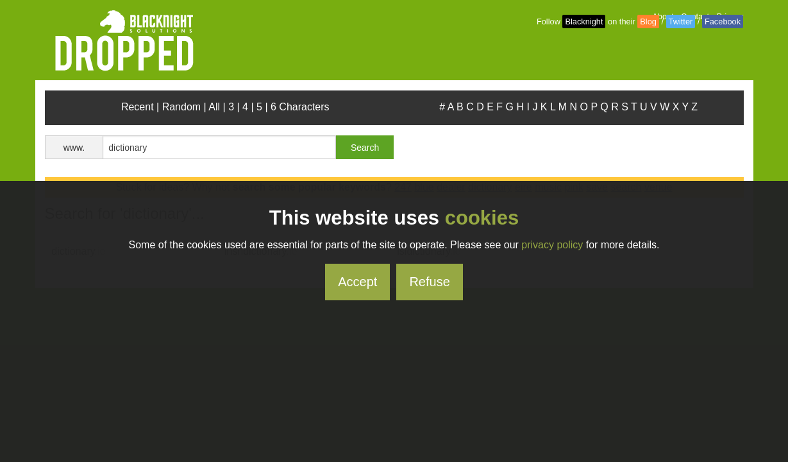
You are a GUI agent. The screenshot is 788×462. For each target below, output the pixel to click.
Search (365, 147)
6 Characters (300, 106)
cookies (482, 218)
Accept (357, 282)
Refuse (429, 282)
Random (181, 106)
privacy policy (552, 244)
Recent (137, 106)
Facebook (723, 21)
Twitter (681, 21)
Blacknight (584, 21)
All (214, 106)
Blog (648, 21)
